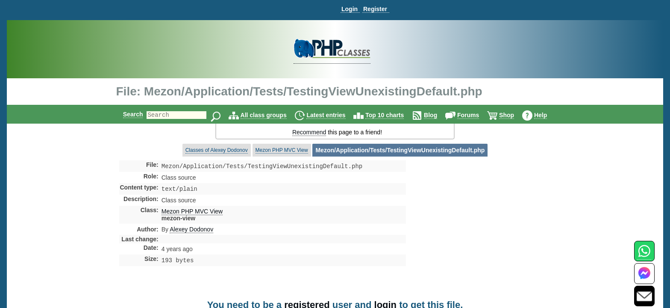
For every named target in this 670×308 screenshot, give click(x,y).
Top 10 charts (392, 115)
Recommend (309, 132)
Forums (475, 115)
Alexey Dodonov (191, 231)
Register (375, 9)
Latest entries (333, 115)
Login (349, 9)
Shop (513, 115)
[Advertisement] (473, 232)
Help (547, 115)
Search (126, 114)
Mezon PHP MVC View (282, 150)
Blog (437, 115)
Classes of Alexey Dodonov (216, 150)
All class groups (271, 115)
